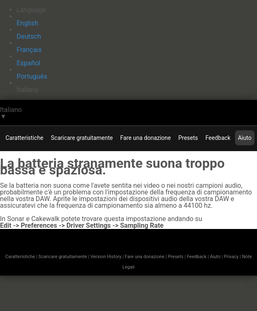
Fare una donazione (145, 137)
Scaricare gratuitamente (82, 137)
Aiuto (245, 137)
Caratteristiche (24, 137)
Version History (106, 256)
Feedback (218, 137)
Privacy (231, 256)
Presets (188, 137)
